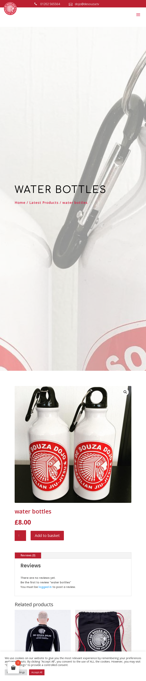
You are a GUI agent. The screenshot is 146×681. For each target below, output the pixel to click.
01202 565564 (50, 4)
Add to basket (47, 535)
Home (20, 202)
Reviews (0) (28, 555)
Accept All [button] (36, 672)
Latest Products (44, 202)
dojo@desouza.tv (87, 4)
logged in (45, 587)
